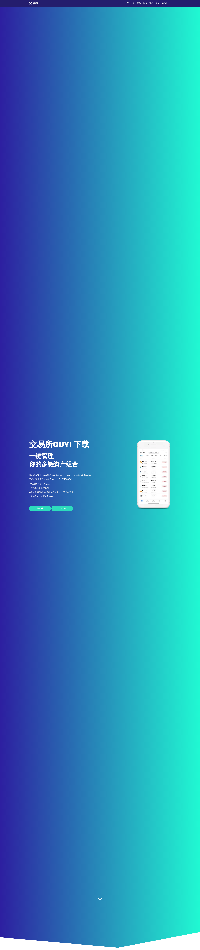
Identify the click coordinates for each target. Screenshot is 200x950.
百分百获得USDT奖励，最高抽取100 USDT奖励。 (53, 492)
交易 (151, 3)
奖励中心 (166, 3)
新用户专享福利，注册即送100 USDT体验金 (50, 479)
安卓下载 (62, 508)
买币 (129, 3)
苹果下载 (40, 508)
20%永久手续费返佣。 (41, 488)
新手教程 (137, 3)
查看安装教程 (47, 496)
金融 (157, 3)
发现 (145, 3)
